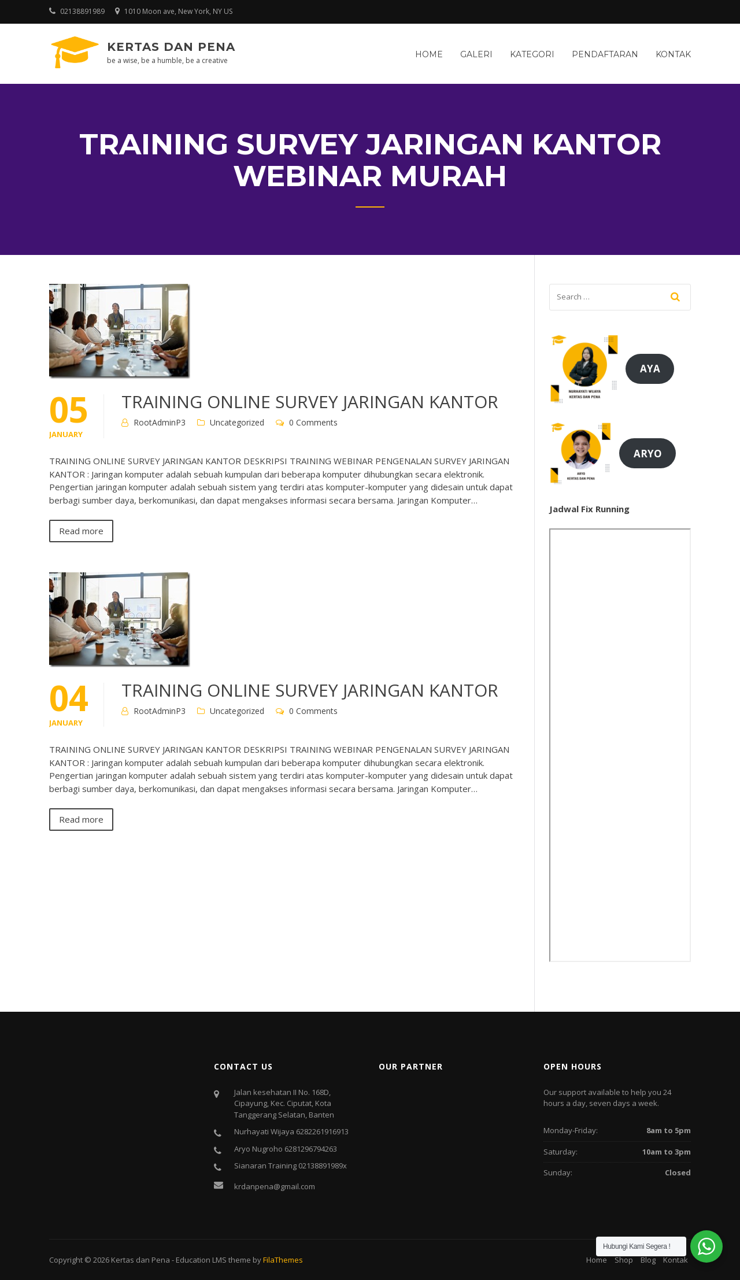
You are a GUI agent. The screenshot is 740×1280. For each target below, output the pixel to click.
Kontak (673, 54)
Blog (648, 1260)
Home (429, 54)
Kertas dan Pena (171, 47)
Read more (81, 531)
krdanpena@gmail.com (274, 1186)
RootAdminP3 (160, 422)
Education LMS (201, 1260)
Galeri (476, 54)
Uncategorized (237, 422)
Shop (624, 1260)
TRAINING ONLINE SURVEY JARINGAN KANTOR (309, 401)
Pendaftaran (605, 54)
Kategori (532, 54)
